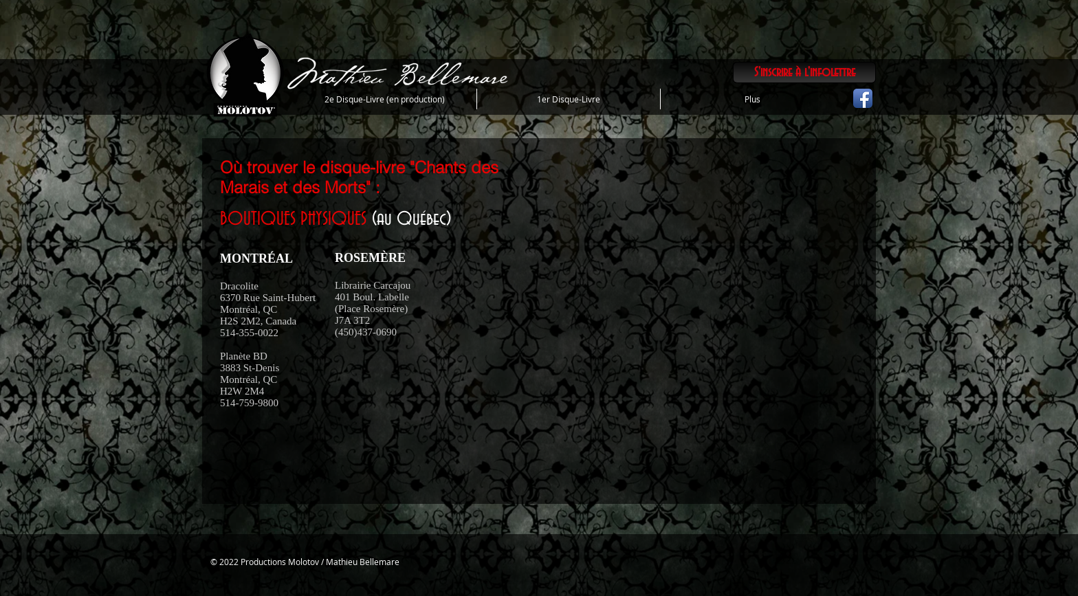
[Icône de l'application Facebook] (862, 98)
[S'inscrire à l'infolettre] (804, 72)
